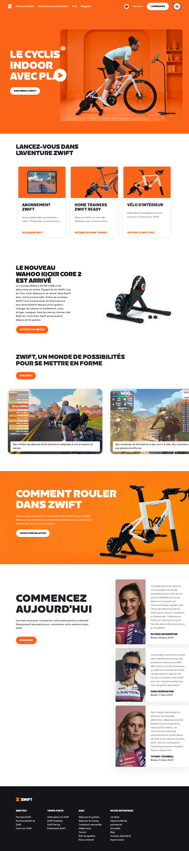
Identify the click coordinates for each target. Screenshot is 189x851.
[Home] (10, 7)
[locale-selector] (126, 7)
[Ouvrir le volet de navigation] (177, 7)
